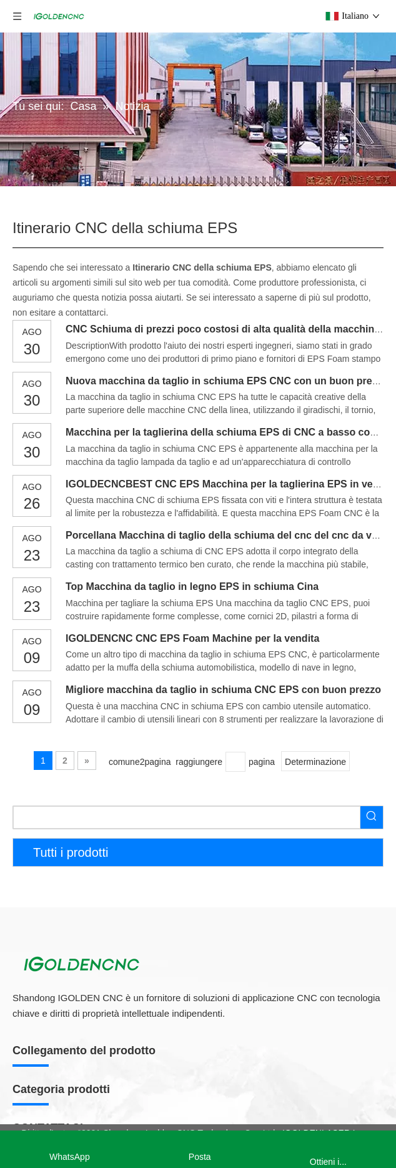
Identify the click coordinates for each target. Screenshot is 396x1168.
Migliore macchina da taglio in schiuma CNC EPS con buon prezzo (223, 689)
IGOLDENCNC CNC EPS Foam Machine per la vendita (192, 638)
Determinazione (315, 762)
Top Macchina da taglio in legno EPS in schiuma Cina (192, 586)
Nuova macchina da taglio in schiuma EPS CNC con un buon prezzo (227, 381)
